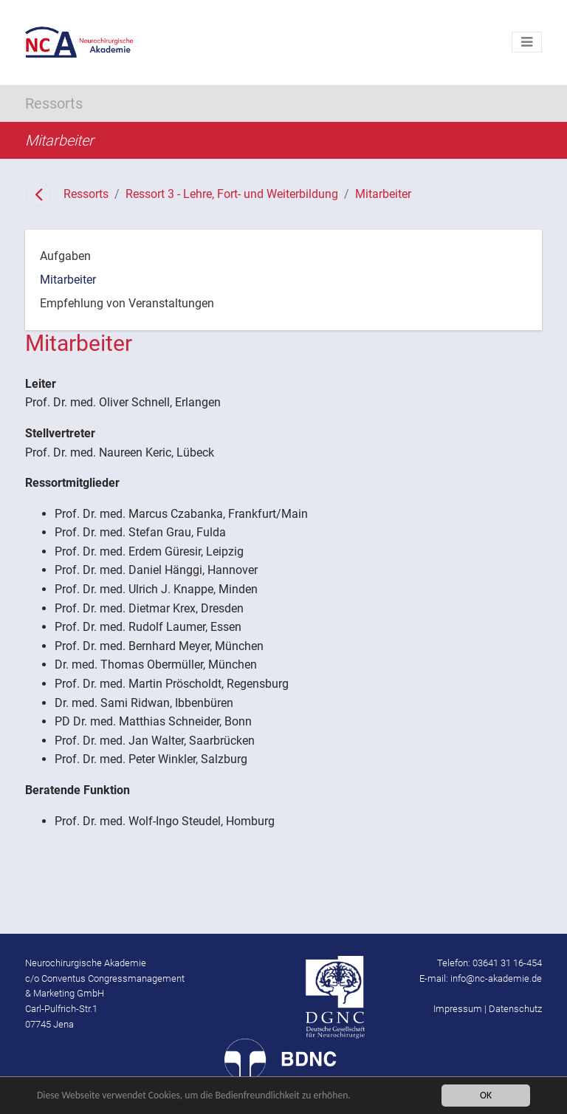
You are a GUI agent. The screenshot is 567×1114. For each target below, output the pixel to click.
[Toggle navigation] (527, 42)
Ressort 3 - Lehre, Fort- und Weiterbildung (232, 194)
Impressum (457, 1008)
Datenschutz (515, 1008)
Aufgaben (65, 256)
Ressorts (86, 194)
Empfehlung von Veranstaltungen (127, 303)
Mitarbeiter (383, 194)
